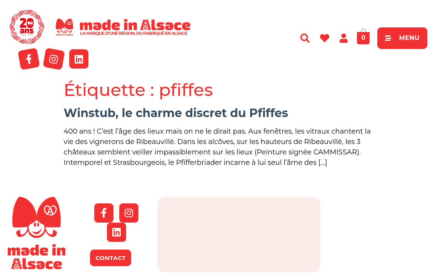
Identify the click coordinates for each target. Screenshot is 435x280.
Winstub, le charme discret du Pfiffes (176, 113)
